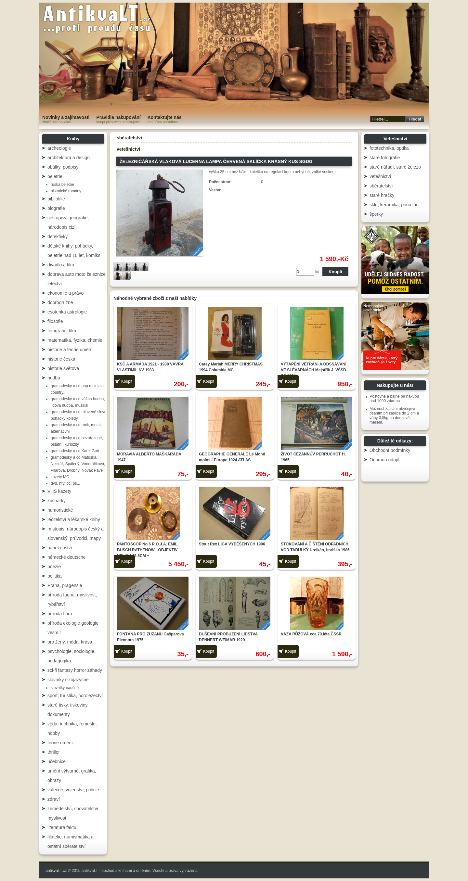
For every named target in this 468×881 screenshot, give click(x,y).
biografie (56, 208)
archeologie (59, 148)
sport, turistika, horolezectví (75, 695)
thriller (53, 752)
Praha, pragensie (64, 585)
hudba (53, 377)
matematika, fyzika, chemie (74, 340)
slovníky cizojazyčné (68, 679)
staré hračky (382, 195)
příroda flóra (59, 613)
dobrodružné (60, 302)
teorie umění (60, 742)
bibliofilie (56, 198)
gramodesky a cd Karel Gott (75, 451)
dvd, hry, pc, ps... (65, 483)
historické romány (66, 191)
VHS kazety (59, 491)
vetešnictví (128, 149)
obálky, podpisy (62, 167)
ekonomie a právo (65, 293)
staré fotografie (385, 157)
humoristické (60, 510)
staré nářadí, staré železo (395, 167)
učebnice (56, 761)
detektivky (57, 236)
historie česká (61, 359)
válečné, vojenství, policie (73, 789)
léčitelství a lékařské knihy (73, 519)
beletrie (54, 176)
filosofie (55, 321)
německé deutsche (66, 557)
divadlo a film (60, 264)
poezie (54, 566)
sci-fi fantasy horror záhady (74, 670)
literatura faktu (61, 827)
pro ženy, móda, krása (69, 642)
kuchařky (56, 500)
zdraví (53, 799)
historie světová (63, 368)
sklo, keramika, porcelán (394, 204)
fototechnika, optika (389, 148)
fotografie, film (61, 330)
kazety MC (60, 477)
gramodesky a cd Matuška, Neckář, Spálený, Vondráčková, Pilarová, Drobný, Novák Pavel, (78, 464)
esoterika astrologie (67, 311)
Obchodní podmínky (390, 450)
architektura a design (68, 157)
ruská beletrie (62, 184)
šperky (376, 214)
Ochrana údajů (384, 459)
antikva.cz (56, 870)
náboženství (59, 547)
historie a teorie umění (70, 349)
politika (54, 576)
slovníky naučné (65, 687)
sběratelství (129, 137)
